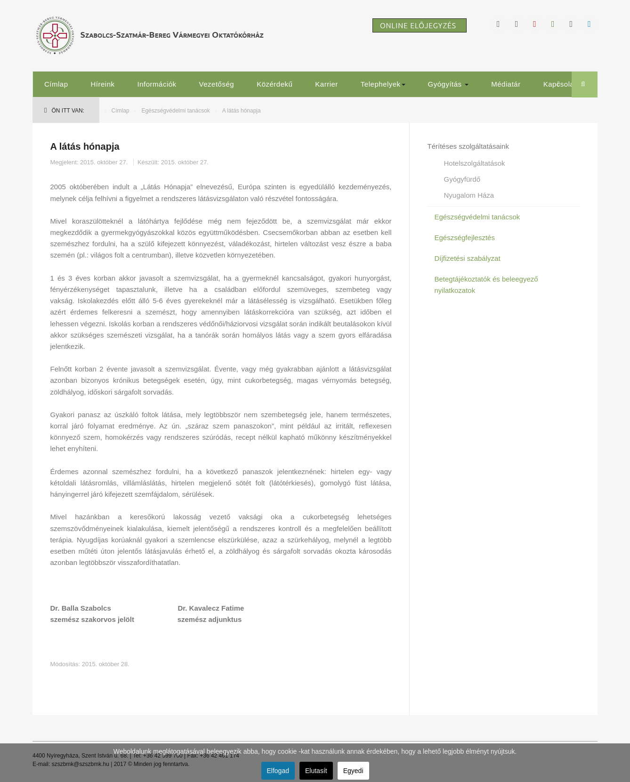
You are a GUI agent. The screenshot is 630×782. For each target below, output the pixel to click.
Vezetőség (216, 84)
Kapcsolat (559, 84)
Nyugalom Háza (469, 195)
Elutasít (316, 770)
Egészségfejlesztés (465, 238)
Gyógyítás (448, 84)
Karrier (326, 84)
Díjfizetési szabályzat (468, 258)
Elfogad (278, 770)
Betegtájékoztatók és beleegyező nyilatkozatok (486, 284)
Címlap (56, 84)
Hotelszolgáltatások (474, 163)
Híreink (103, 84)
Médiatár (505, 84)
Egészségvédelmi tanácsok (175, 110)
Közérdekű (274, 84)
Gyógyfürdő (462, 179)
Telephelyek (383, 84)
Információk (157, 84)
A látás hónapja (85, 146)
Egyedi (353, 770)
